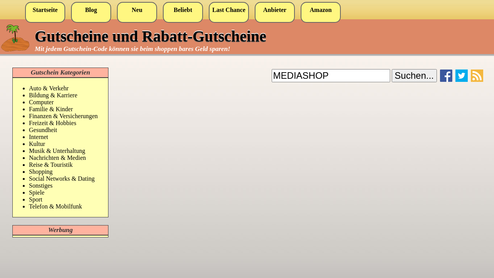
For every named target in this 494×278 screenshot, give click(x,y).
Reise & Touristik (51, 164)
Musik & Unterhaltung (57, 150)
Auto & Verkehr (49, 88)
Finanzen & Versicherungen (63, 116)
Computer (41, 102)
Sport (35, 199)
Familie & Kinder (51, 109)
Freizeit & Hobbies (52, 123)
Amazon (321, 10)
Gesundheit (43, 130)
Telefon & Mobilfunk (55, 206)
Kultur (37, 144)
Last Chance (228, 10)
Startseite (45, 10)
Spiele (36, 192)
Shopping (40, 171)
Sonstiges (40, 185)
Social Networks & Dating (62, 178)
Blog (91, 10)
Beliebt (183, 10)
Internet (38, 137)
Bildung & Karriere (53, 95)
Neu (137, 10)
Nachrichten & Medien (57, 157)
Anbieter (274, 10)
